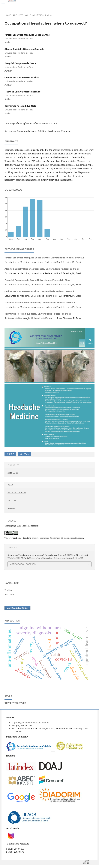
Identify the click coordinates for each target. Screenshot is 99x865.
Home (7, 15)
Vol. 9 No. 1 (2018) (34, 15)
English (8, 590)
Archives (18, 15)
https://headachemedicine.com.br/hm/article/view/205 (60, 558)
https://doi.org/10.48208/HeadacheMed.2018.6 (33, 123)
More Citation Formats (23, 564)
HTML (25, 454)
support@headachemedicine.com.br (30, 722)
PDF (11, 454)
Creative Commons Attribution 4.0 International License (57, 538)
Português (9, 594)
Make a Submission (17, 608)
